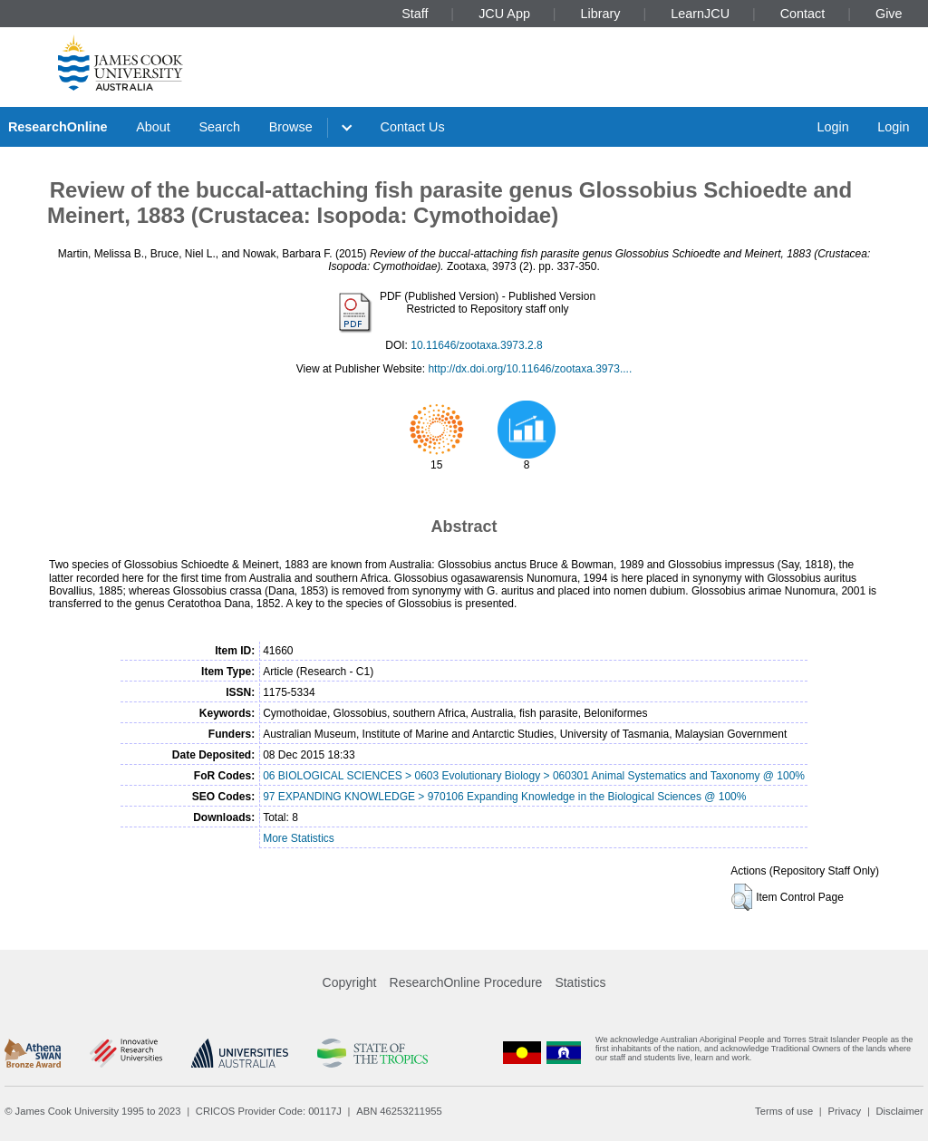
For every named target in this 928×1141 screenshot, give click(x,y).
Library (601, 13)
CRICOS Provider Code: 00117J (269, 1111)
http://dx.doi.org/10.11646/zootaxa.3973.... (530, 369)
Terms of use (784, 1111)
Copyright (350, 982)
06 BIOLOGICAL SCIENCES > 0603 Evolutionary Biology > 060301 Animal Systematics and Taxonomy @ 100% (534, 775)
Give (889, 13)
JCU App (504, 13)
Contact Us (413, 127)
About (153, 127)
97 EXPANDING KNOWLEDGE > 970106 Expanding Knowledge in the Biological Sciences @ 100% (504, 796)
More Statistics (298, 838)
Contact (803, 13)
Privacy (844, 1111)
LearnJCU (700, 13)
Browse (291, 127)
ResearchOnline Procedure (466, 982)
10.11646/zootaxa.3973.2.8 (476, 345)
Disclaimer (899, 1111)
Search (219, 127)
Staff (414, 13)
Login (832, 127)
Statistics (580, 982)
